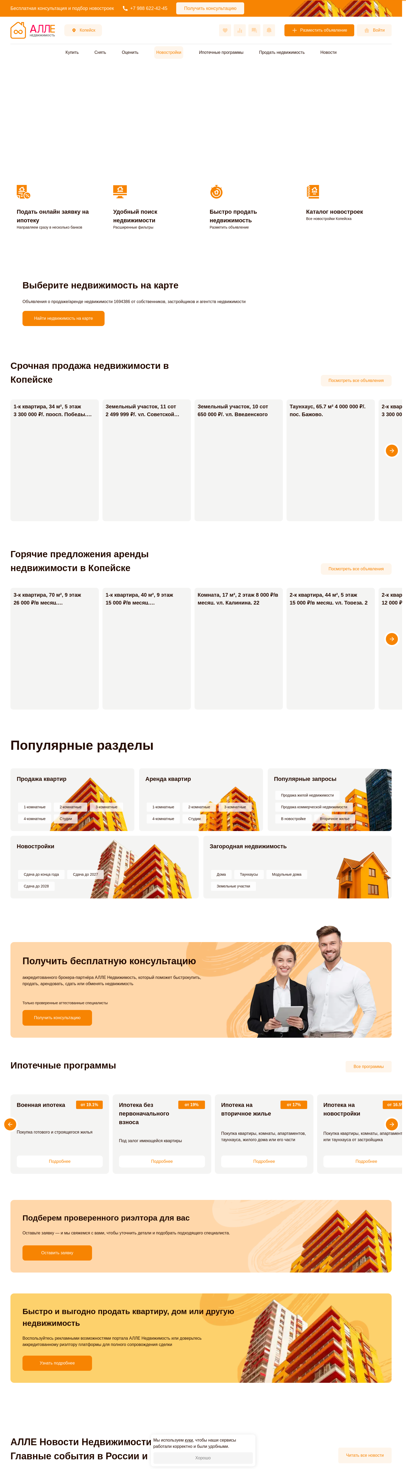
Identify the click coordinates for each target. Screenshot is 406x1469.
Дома (221, 874)
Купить (72, 52)
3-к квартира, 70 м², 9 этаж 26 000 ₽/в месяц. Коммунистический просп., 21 (52, 602)
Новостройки (35, 846)
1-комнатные (34, 807)
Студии (66, 819)
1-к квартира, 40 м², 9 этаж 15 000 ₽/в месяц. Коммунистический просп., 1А (141, 602)
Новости (328, 52)
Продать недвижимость (282, 52)
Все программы (368, 1066)
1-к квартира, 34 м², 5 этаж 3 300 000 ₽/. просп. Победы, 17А (50, 414)
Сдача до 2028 (36, 886)
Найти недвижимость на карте (63, 318)
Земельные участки (233, 886)
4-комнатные (34, 819)
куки (189, 1440)
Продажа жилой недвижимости (307, 795)
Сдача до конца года (41, 874)
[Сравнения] (240, 30)
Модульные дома (286, 874)
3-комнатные (106, 807)
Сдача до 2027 (85, 874)
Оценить (130, 52)
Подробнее (60, 1161)
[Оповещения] (269, 30)
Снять (100, 52)
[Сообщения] (254, 30)
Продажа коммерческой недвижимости (314, 807)
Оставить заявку (33, 1225)
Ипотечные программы (221, 52)
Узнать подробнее (32, 1319)
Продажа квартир (41, 779)
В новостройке (293, 819)
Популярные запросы (305, 779)
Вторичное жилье (335, 819)
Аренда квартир (168, 779)
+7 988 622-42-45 (145, 8)
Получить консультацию (57, 1017)
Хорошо (203, 1458)
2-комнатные (70, 807)
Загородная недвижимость (248, 846)
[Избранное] (225, 30)
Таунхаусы (249, 874)
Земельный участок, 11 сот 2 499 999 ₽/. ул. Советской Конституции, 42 (137, 414)
